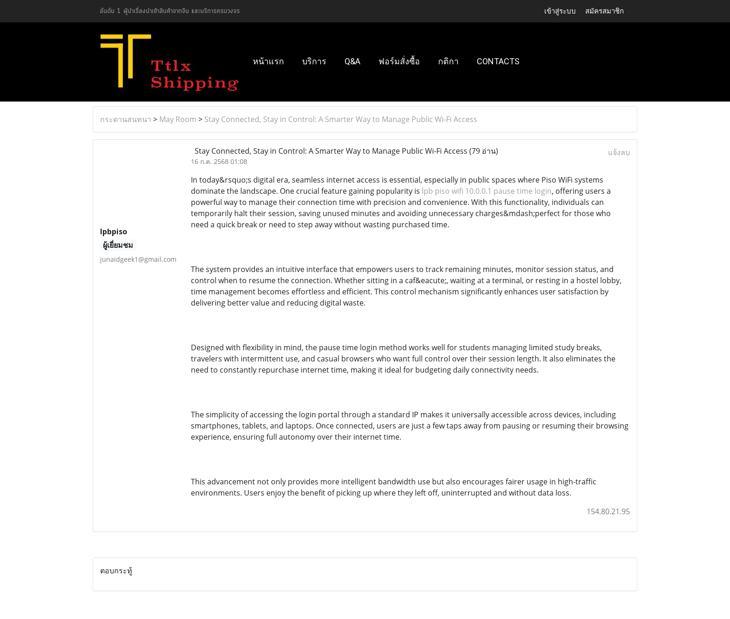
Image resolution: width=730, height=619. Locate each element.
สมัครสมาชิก (604, 11)
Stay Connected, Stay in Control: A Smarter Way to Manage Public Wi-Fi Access (340, 119)
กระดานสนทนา (125, 119)
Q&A (352, 61)
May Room (177, 119)
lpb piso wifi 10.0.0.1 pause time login (487, 191)
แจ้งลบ (619, 152)
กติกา (448, 61)
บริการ (314, 61)
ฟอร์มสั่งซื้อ (399, 61)
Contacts (498, 61)
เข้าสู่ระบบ (560, 11)
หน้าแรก (268, 61)
